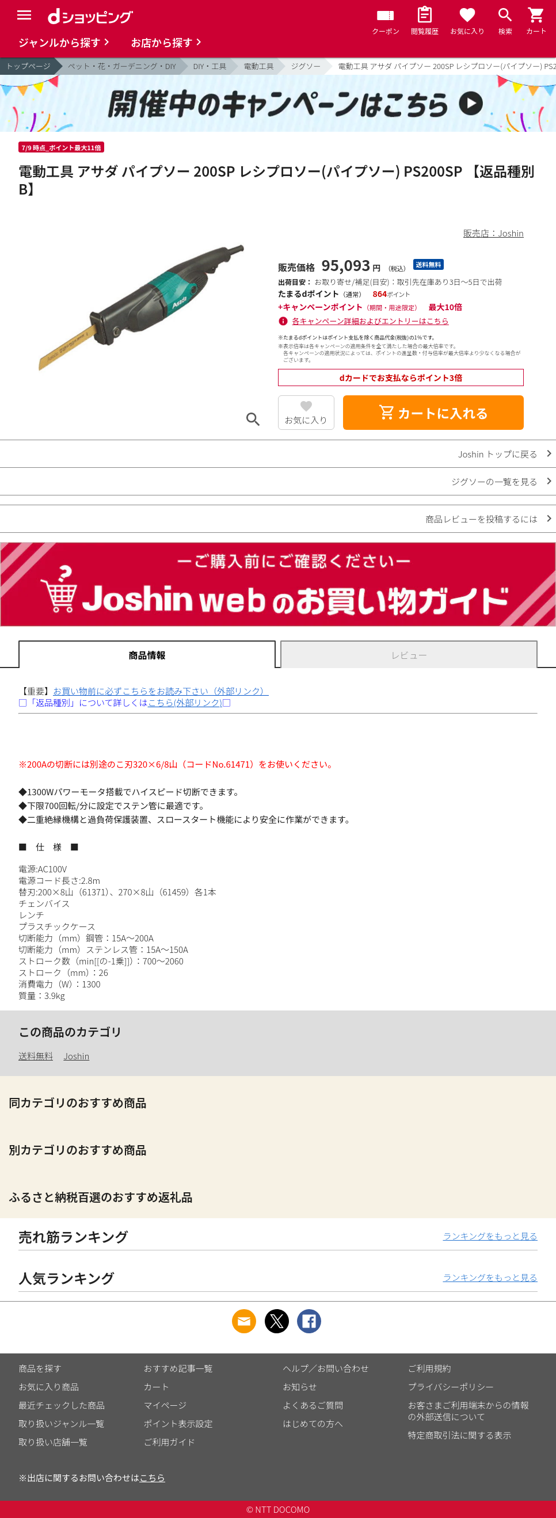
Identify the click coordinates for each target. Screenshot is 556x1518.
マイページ (165, 1405)
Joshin (76, 1056)
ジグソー (306, 65)
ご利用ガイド (170, 1442)
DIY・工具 (210, 65)
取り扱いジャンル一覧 (61, 1423)
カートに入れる (433, 412)
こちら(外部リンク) (185, 702)
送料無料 (35, 1056)
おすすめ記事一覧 (178, 1368)
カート (157, 1386)
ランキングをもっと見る (490, 1236)
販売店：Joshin (493, 233)
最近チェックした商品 (61, 1405)
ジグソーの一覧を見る (494, 481)
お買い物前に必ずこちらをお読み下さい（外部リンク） (161, 691)
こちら (152, 1477)
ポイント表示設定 (178, 1423)
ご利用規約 (429, 1368)
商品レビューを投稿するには (481, 518)
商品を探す (40, 1368)
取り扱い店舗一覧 (52, 1442)
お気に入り (305, 420)
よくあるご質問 (313, 1405)
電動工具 (258, 65)
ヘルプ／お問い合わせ (326, 1368)
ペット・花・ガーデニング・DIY (122, 65)
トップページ (28, 65)
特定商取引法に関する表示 (460, 1435)
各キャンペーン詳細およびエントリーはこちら (370, 320)
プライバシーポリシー (451, 1386)
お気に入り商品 (48, 1386)
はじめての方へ (313, 1423)
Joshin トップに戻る (498, 453)
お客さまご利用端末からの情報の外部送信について (468, 1410)
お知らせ (300, 1386)
